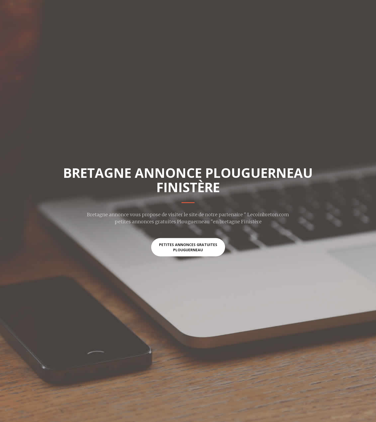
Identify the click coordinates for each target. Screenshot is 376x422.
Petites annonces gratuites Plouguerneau (188, 247)
